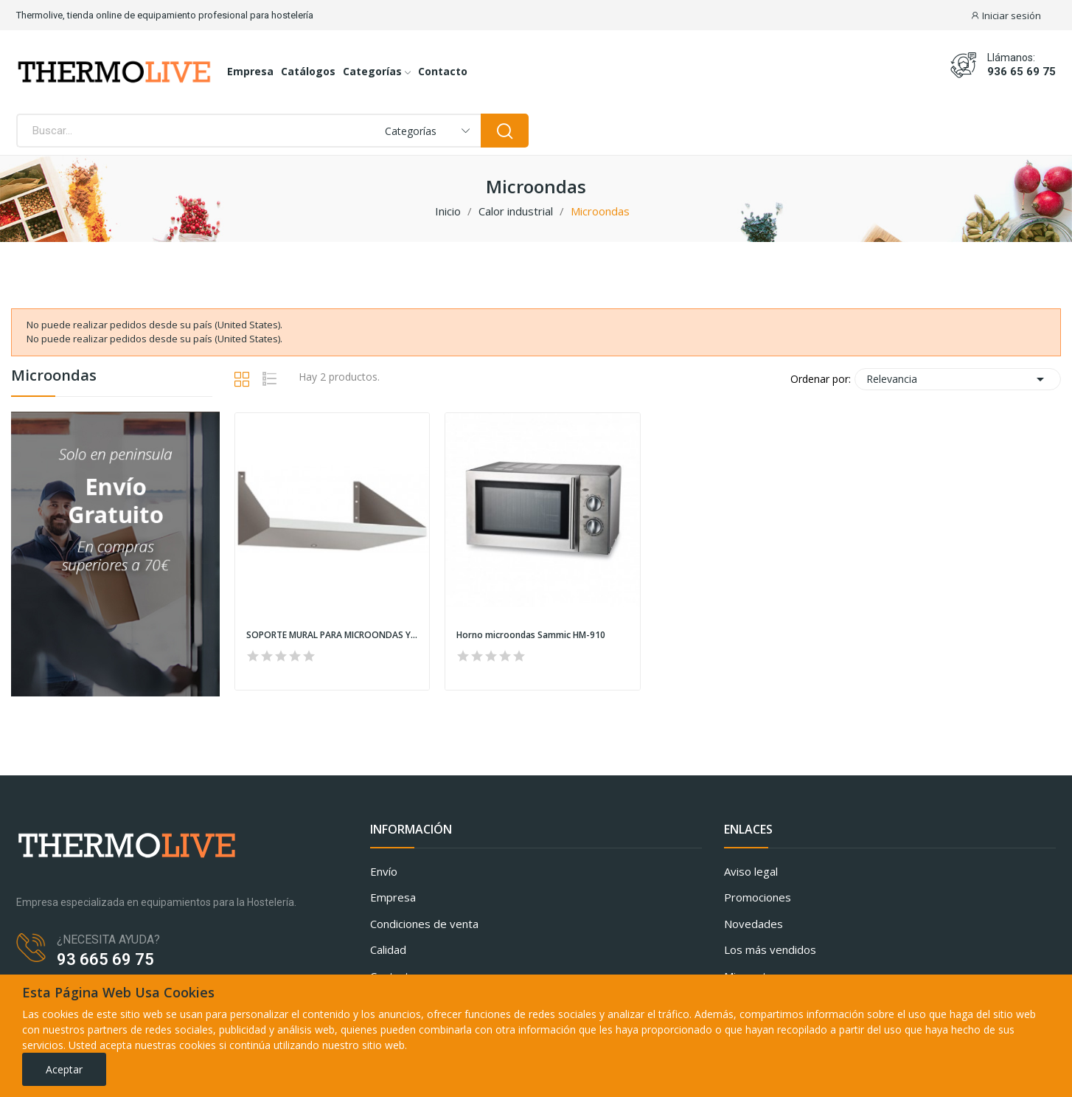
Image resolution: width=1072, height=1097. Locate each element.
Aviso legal (751, 871)
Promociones (757, 897)
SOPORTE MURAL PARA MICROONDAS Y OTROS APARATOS (332, 635)
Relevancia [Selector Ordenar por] (957, 379)
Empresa (393, 897)
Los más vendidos (770, 949)
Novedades (753, 923)
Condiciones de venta (424, 923)
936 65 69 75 (1021, 71)
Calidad (388, 949)
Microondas (54, 376)
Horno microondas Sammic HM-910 (530, 635)
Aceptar (64, 1069)
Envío (383, 871)
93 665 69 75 (105, 959)
